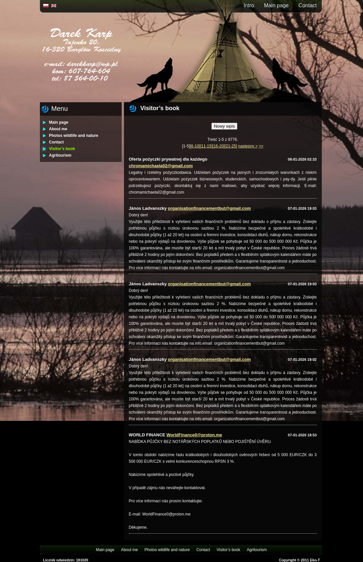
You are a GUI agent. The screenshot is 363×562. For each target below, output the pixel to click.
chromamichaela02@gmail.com (161, 165)
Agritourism (60, 155)
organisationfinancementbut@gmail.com (209, 208)
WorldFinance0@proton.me (194, 434)
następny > (247, 146)
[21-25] (231, 146)
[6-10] (195, 146)
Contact (307, 5)
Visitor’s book (62, 148)
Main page (276, 5)
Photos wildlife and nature (73, 135)
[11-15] (206, 146)
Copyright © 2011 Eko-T (299, 560)
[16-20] (218, 146)
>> (261, 146)
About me (58, 129)
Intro (249, 5)
